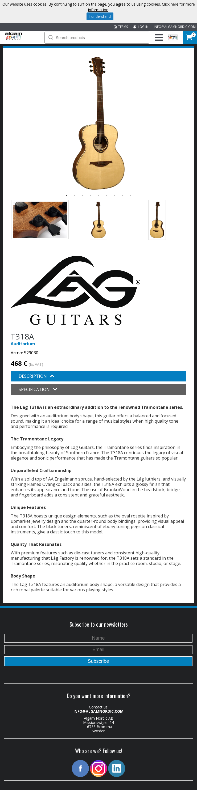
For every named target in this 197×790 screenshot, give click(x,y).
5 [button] (98, 195)
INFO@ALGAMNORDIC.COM (175, 26)
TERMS (121, 26)
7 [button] (114, 195)
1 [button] (66, 195)
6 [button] (106, 195)
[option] (98, 123)
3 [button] (82, 195)
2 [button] (74, 195)
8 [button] (122, 195)
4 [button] (90, 195)
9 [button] (130, 195)
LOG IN (141, 26)
